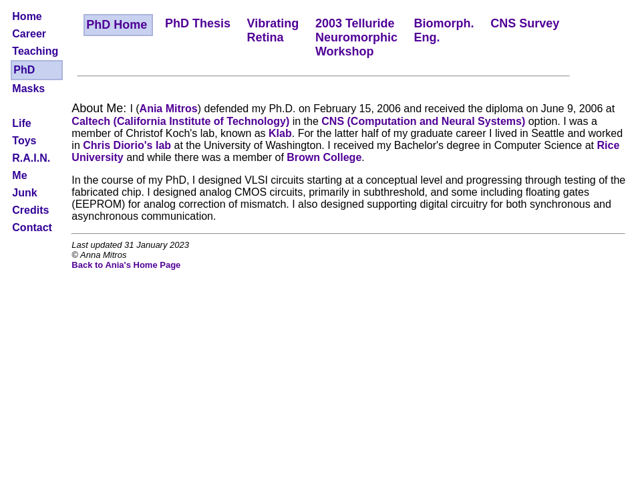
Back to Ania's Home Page (125, 265)
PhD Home (116, 24)
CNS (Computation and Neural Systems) (423, 121)
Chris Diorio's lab (127, 145)
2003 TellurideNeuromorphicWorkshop (356, 37)
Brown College (324, 157)
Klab (280, 133)
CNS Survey (524, 23)
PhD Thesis (197, 23)
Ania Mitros (169, 108)
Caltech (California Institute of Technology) (180, 121)
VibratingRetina (273, 30)
